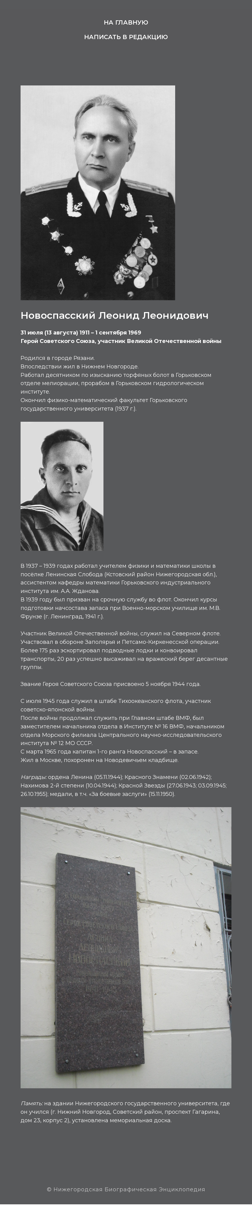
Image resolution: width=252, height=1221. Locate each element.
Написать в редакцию (126, 37)
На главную (126, 22)
